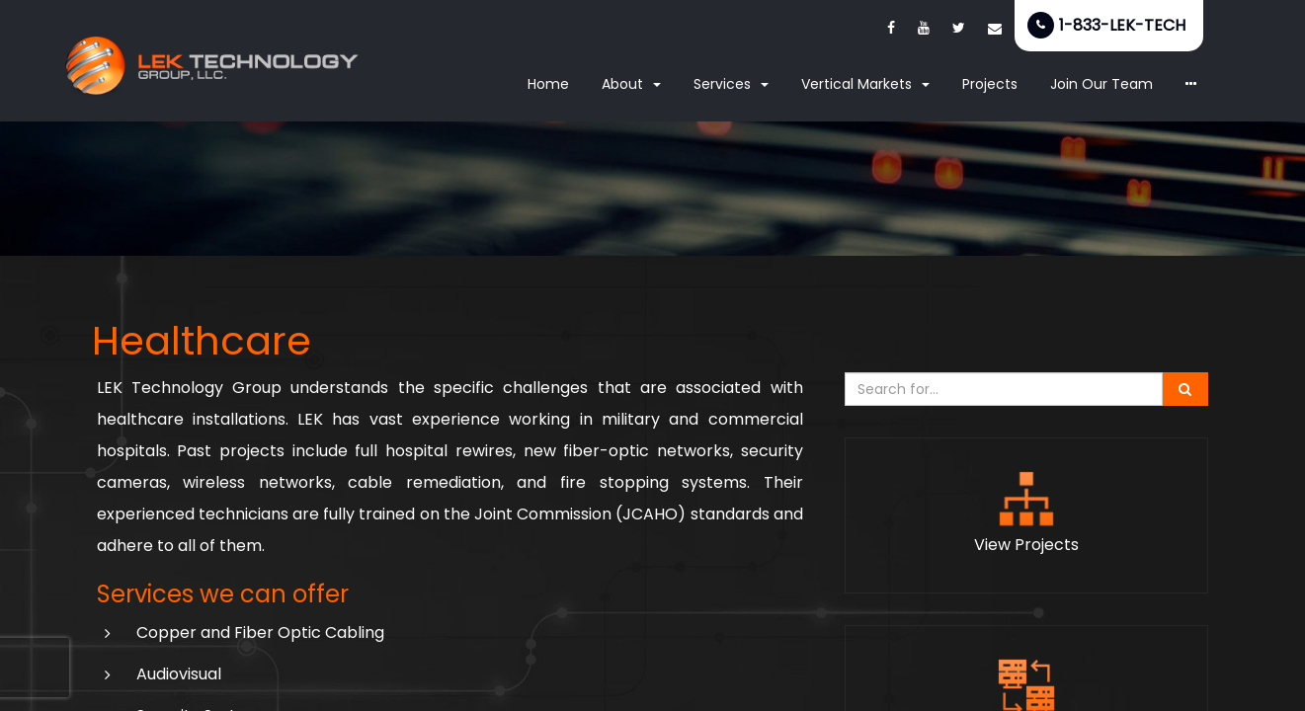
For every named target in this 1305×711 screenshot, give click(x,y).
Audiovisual (178, 674)
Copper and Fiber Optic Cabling (260, 632)
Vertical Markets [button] (865, 84)
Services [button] (731, 84)
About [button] (631, 84)
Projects (990, 84)
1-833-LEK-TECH (1122, 25)
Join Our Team (1101, 84)
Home (548, 84)
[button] (1191, 85)
